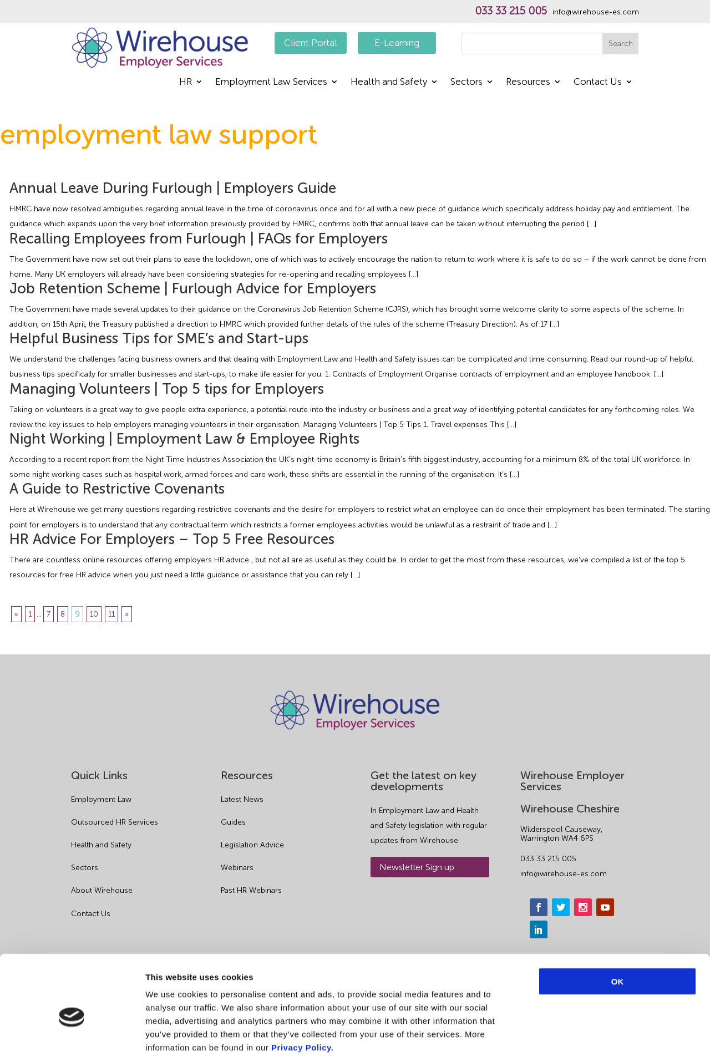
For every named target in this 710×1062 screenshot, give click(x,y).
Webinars (237, 867)
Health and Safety (389, 82)
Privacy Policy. (302, 995)
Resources (528, 82)
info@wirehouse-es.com (595, 12)
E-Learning (396, 42)
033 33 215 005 (511, 11)
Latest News (242, 799)
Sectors (466, 82)
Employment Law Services (271, 82)
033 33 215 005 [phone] (548, 858)
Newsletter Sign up (416, 867)
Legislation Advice (252, 845)
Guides (233, 822)
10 (94, 614)
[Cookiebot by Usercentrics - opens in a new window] (71, 1040)
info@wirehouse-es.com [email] (563, 873)
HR (185, 82)
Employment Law (101, 799)
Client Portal (310, 42)
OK (617, 929)
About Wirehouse (102, 890)
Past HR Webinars (251, 890)
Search (620, 43)
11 (111, 614)
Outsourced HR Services (114, 822)
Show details (582, 1040)
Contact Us (598, 82)
